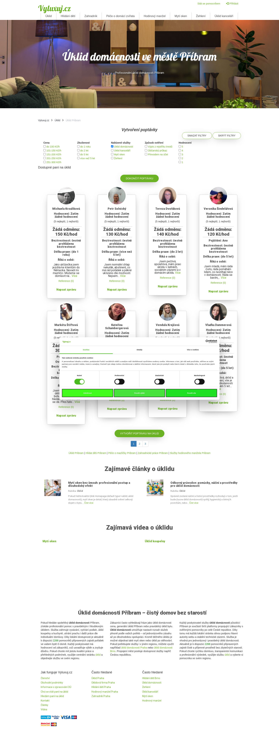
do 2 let (84, 150)
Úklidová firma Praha (103, 682)
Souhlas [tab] (86, 349)
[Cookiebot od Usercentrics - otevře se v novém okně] (201, 341)
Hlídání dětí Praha (101, 687)
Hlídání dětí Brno (151, 678)
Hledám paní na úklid (52, 696)
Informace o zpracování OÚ (56, 687)
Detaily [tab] (139, 349)
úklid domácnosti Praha (134, 647)
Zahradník (90, 16)
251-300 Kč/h (53, 162)
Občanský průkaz (157, 150)
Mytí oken (181, 16)
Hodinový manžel (155, 16)
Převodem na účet (158, 154)
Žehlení (201, 16)
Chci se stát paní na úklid (54, 691)
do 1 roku (85, 146)
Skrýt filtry (226, 135)
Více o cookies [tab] (193, 349)
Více (74, 276)
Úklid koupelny (155, 541)
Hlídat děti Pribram (96, 453)
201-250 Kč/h (53, 158)
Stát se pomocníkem (209, 3)
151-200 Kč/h (53, 154)
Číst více (88, 503)
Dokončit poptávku (139, 178)
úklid (98, 654)
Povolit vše (191, 393)
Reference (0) (66, 281)
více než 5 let (87, 158)
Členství (45, 678)
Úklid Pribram (76, 453)
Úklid (48, 16)
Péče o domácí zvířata (120, 16)
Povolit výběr (139, 393)
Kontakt (45, 700)
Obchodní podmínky (52, 682)
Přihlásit (232, 3)
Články (44, 705)
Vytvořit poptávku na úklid (139, 433)
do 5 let (84, 154)
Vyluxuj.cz (54, 8)
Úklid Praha (97, 678)
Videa (44, 709)
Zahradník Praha (100, 696)
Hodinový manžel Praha (104, 691)
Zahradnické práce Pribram (153, 453)
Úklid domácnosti (123, 146)
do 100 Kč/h (53, 146)
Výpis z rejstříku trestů (160, 146)
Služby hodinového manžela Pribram (190, 453)
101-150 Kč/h (53, 150)
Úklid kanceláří (224, 16)
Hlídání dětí (68, 16)
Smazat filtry (197, 135)
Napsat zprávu (66, 289)
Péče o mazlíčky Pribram (122, 453)
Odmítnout (87, 393)
